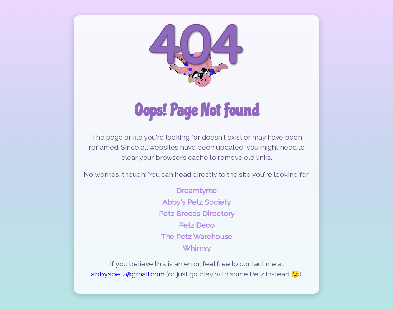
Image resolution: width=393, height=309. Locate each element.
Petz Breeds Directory (196, 213)
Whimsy (197, 248)
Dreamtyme (196, 190)
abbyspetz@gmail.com (128, 274)
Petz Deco (197, 225)
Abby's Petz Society (196, 202)
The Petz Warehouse (196, 236)
